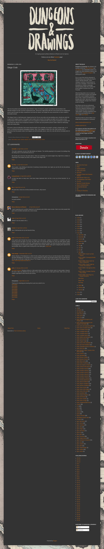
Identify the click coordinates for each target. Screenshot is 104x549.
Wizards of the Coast (82, 165)
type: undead (80, 449)
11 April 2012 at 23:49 (22, 164)
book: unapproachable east (83, 402)
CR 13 (78, 486)
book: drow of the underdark (84, 342)
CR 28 (78, 514)
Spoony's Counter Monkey (83, 183)
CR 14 (30, 139)
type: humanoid (80, 436)
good (78, 408)
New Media (14, 284)
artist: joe (79, 317)
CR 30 (78, 518)
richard (14, 228)
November (81, 237)
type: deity (79, 427)
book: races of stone (82, 387)
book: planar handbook (82, 381)
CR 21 (78, 501)
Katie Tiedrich (84, 114)
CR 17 (78, 494)
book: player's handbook (83, 383)
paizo (78, 413)
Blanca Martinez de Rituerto (19, 207)
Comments (79, 530)
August (80, 243)
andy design (15, 253)
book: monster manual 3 (23, 139)
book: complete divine (82, 331)
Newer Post (11, 328)
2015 (78, 226)
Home (38, 328)
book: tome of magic (82, 400)
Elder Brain (81, 278)
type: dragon (80, 428)
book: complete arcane (82, 329)
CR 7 (78, 475)
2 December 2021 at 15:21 (25, 253)
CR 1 (78, 463)
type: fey (79, 432)
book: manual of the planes (83, 366)
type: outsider (80, 443)
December (81, 234)
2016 (78, 224)
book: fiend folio (81, 348)
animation (79, 310)
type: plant (79, 445)
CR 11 (78, 482)
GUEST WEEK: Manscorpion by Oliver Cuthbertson (86, 261)
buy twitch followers (16, 270)
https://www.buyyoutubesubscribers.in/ (21, 260)
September (81, 241)
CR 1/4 (78, 458)
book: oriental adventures (83, 380)
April (80, 252)
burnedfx (14, 149)
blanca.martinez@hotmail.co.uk (83, 122)
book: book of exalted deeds (84, 327)
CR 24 (78, 507)
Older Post (66, 328)
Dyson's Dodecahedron (82, 185)
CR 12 (78, 484)
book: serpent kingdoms (83, 395)
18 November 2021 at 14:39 (22, 237)
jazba (13, 237)
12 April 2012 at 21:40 (24, 197)
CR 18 (33, 139)
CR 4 (78, 469)
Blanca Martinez (89, 68)
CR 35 (78, 520)
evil (78, 406)
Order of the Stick (81, 170)
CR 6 (78, 473)
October (81, 239)
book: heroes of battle (82, 357)
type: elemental (80, 430)
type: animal (80, 423)
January (81, 289)
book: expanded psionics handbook (85, 346)
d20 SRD (79, 172)
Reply (13, 159)
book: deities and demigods (83, 337)
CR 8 (78, 477)
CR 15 (78, 490)
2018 (78, 220)
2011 (78, 292)
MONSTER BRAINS (82, 187)
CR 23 (78, 505)
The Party (80, 282)
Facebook (56, 57)
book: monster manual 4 (83, 374)
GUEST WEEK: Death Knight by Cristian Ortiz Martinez (86, 265)
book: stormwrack (81, 396)
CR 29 (78, 516)
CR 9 (78, 478)
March (80, 285)
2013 (78, 230)
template (79, 419)
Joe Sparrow (78, 69)
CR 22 (78, 503)
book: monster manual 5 (83, 376)
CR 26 (78, 510)
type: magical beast (81, 438)
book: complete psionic (82, 333)
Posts (78, 527)
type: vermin (42, 139)
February (81, 287)
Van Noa (14, 164)
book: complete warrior (82, 335)
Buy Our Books (52, 60)
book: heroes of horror (82, 359)
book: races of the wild (82, 391)
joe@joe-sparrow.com (80, 125)
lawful (78, 410)
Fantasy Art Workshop (82, 190)
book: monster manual (82, 368)
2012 (78, 233)
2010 (78, 294)
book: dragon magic (82, 341)
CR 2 (78, 465)
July (80, 245)
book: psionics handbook (83, 385)
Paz (13, 187)
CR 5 (78, 471)
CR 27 (78, 512)
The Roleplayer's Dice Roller (84, 179)
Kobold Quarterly (81, 168)
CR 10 (78, 480)
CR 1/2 (78, 462)
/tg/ (77, 189)
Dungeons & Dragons (87, 72)
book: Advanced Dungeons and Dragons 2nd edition (84, 323)
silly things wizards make (83, 417)
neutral (37, 139)
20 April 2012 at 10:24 (20, 218)
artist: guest (80, 315)
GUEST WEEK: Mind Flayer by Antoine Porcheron (85, 275)
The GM (79, 181)
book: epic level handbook (83, 344)
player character (81, 415)
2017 (78, 222)
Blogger (55, 540)
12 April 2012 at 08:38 (25, 176)
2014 (78, 228)
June (80, 247)
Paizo (78, 166)
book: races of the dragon (83, 389)
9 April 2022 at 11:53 (24, 281)
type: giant (79, 434)
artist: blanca (14, 139)
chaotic (78, 404)
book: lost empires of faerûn (83, 364)
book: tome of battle (82, 398)
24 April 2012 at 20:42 (21, 228)
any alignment (80, 312)
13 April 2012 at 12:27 (34, 207)
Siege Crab (81, 280)
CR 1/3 (78, 460)
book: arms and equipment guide (85, 326)
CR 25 (78, 509)
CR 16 (78, 492)
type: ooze (79, 442)
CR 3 (78, 467)
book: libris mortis (81, 361)
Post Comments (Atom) (20, 331)
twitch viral (48, 246)
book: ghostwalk (81, 355)
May (80, 250)
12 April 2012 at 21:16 (19, 187)
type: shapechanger (82, 447)
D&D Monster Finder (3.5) (83, 177)
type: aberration (80, 421)
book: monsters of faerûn (83, 378)
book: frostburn (80, 353)
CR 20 (78, 499)
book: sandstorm (81, 393)
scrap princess (16, 176)
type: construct (80, 425)
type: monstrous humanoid (83, 440)
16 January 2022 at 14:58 (21, 268)
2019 (78, 217)
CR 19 (78, 497)
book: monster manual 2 (83, 370)
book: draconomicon (82, 339)
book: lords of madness (82, 363)
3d (77, 308)
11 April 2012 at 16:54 (22, 149)
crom (13, 218)
